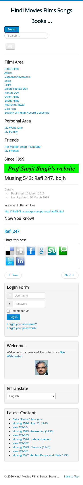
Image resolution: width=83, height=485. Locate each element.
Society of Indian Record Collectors (26, 112)
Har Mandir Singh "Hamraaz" (22, 146)
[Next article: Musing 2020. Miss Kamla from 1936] (70, 275)
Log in (13, 317)
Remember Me (19, 310)
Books (7, 81)
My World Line (13, 127)
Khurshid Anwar (14, 104)
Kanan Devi (11, 92)
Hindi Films (11, 68)
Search (11, 29)
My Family (10, 131)
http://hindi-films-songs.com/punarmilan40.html (34, 211)
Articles (8, 73)
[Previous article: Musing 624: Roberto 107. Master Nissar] (13, 275)
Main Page (10, 108)
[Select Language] (31, 396)
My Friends (11, 150)
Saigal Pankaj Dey (16, 88)
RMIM (7, 84)
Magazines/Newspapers (17, 77)
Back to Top (71, 476)
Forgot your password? (21, 328)
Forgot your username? (22, 324)
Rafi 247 (11, 231)
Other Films (11, 96)
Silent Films (11, 100)
